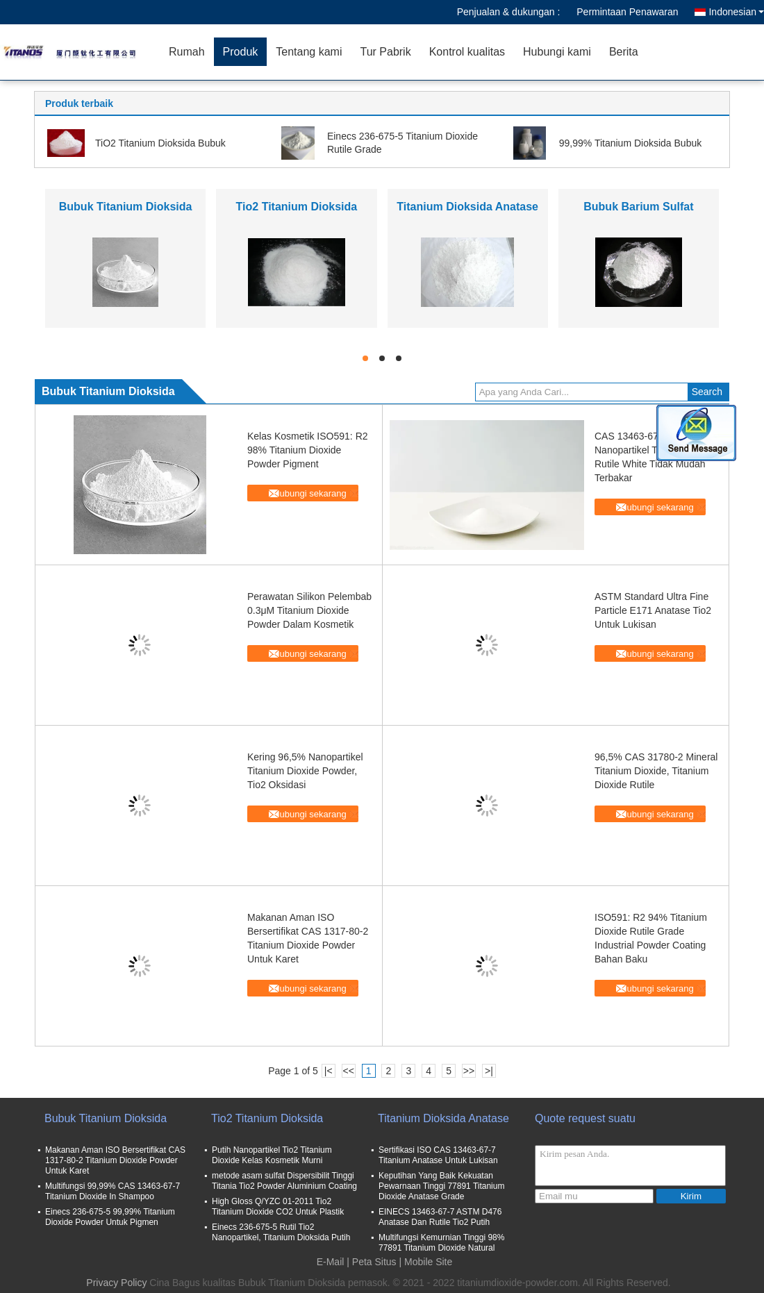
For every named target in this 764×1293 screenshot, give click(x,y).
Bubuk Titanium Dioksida (125, 206)
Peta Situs (374, 1261)
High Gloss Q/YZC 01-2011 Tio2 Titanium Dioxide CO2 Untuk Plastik (278, 1206)
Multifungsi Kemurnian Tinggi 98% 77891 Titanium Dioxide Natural (441, 1243)
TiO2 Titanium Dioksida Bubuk (160, 143)
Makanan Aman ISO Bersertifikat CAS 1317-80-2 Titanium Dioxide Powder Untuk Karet (115, 1160)
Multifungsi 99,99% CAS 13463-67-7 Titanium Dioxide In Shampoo (112, 1191)
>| (489, 1070)
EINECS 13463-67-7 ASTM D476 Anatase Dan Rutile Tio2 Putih (440, 1217)
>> (468, 1070)
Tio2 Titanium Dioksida (297, 206)
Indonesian (736, 11)
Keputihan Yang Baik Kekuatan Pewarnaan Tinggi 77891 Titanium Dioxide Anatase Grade (441, 1186)
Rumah (187, 52)
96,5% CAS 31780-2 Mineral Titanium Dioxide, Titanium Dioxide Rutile (656, 770)
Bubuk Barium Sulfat (638, 206)
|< (328, 1070)
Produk (240, 52)
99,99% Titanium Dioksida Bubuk (630, 143)
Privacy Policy (116, 1282)
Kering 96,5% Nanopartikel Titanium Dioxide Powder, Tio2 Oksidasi (305, 770)
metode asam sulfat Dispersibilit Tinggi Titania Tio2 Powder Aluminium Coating (284, 1181)
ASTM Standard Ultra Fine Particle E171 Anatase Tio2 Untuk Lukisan (653, 610)
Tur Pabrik (385, 52)
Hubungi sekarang (310, 493)
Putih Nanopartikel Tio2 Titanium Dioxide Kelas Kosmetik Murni (272, 1155)
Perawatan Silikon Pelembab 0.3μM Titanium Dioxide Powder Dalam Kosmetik (309, 610)
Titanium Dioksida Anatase (467, 206)
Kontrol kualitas (467, 52)
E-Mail (330, 1261)
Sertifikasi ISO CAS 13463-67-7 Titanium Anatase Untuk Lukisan (438, 1155)
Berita (623, 52)
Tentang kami (309, 52)
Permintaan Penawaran (627, 11)
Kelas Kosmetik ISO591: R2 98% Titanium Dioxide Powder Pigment (307, 450)
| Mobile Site (426, 1261)
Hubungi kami (557, 52)
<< (348, 1070)
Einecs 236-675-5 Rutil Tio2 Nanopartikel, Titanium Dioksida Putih (281, 1232)
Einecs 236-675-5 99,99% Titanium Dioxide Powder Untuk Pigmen (110, 1217)
